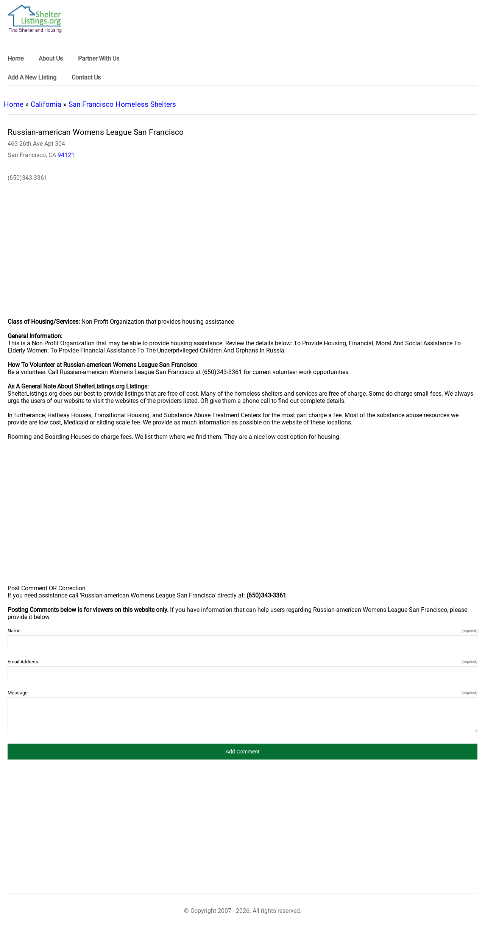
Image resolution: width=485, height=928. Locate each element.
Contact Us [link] (86, 77)
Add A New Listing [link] (32, 77)
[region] (242, 256)
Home (13, 104)
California (46, 104)
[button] (242, 752)
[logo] (35, 19)
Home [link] (15, 58)
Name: (242, 630)
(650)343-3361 (27, 177)
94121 (66, 155)
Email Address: (242, 661)
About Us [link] (51, 58)
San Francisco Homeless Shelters (122, 104)
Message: (242, 693)
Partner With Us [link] (98, 58)
